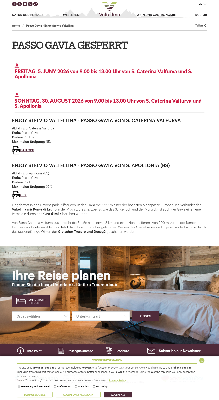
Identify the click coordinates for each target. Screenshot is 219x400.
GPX (19, 195)
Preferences (64, 386)
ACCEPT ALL (118, 394)
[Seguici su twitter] (19, 4)
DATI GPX (23, 150)
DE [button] (200, 4)
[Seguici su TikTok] (35, 4)
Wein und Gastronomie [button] (156, 14)
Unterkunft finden (38, 301)
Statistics (83, 386)
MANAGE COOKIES (35, 394)
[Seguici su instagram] (30, 4)
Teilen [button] (200, 25)
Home (16, 25)
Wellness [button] (71, 14)
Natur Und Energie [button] (28, 14)
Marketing (101, 386)
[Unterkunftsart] (101, 316)
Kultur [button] (201, 14)
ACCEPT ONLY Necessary (78, 394)
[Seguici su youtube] (25, 4)
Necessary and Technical (35, 386)
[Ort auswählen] (41, 316)
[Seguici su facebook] (14, 4)
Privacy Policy (117, 380)
